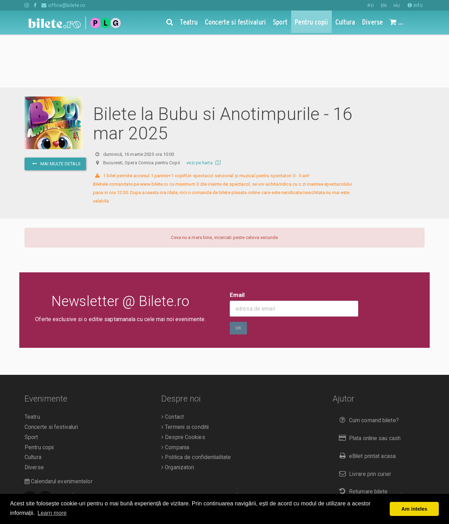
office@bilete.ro (63, 5)
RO (371, 5)
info (415, 5)
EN (384, 5)
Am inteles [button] (414, 509)
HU (397, 5)
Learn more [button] (52, 513)
